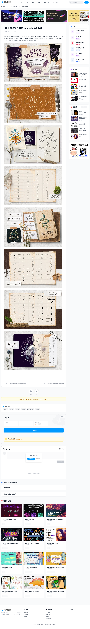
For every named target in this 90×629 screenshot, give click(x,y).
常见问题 (48, 614)
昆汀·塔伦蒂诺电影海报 (83, 97)
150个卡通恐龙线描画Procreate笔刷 (55, 591)
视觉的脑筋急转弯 (83, 79)
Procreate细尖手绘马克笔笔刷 (82, 123)
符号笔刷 (11, 409)
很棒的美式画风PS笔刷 (52, 543)
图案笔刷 (23, 409)
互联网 (15, 31)
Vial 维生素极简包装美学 (83, 91)
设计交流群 (48, 618)
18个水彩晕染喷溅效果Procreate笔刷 (55, 383)
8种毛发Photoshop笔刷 (82, 112)
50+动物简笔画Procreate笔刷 (9, 591)
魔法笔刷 (5, 409)
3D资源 (25, 616)
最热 (63, 449)
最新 (60, 449)
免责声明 (48, 616)
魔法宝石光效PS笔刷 (29, 519)
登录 (87, 2)
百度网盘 (33, 430)
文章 (40, 2)
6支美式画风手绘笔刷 (7, 567)
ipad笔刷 (37, 409)
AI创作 (46, 2)
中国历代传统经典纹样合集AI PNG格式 (83, 74)
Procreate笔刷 (30, 409)
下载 (28, 2)
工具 (34, 2)
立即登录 (31, 458)
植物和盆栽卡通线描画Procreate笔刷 (55, 567)
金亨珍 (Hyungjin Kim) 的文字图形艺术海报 (83, 85)
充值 (39, 424)
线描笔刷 (17, 409)
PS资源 (8, 6)
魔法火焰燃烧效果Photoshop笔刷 (55, 519)
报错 (62, 416)
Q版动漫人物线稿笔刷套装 (31, 567)
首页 (22, 2)
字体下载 (26, 612)
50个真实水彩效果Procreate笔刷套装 (17, 383)
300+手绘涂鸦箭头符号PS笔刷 (32, 543)
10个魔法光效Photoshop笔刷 (9, 519)
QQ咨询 (46, 399)
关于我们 (48, 612)
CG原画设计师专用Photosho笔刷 (82, 129)
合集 (52, 2)
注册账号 (38, 458)
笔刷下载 (15, 6)
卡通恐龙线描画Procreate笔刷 (32, 591)
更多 (58, 2)
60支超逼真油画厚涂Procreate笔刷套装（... (83, 118)
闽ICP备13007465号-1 (53, 624)
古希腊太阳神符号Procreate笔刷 (10, 543)
